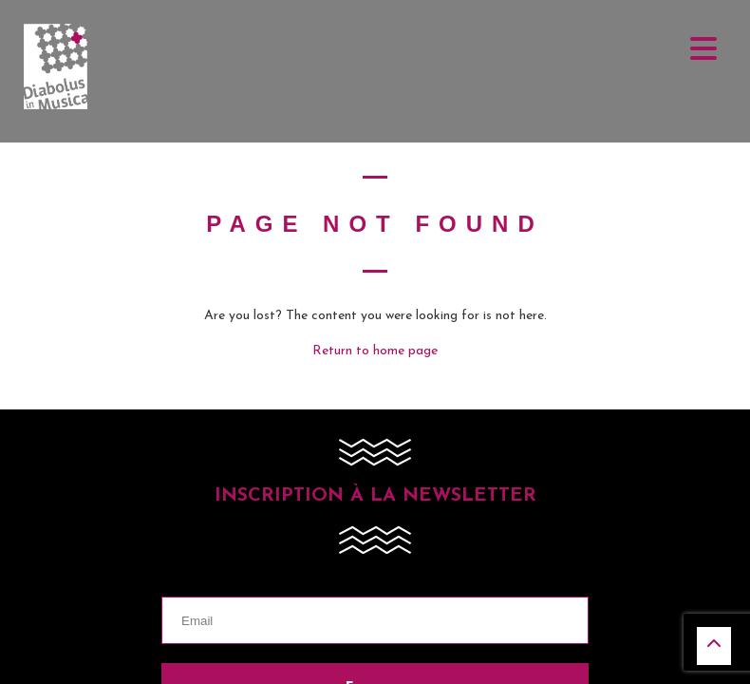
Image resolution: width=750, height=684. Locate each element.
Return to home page (375, 351)
